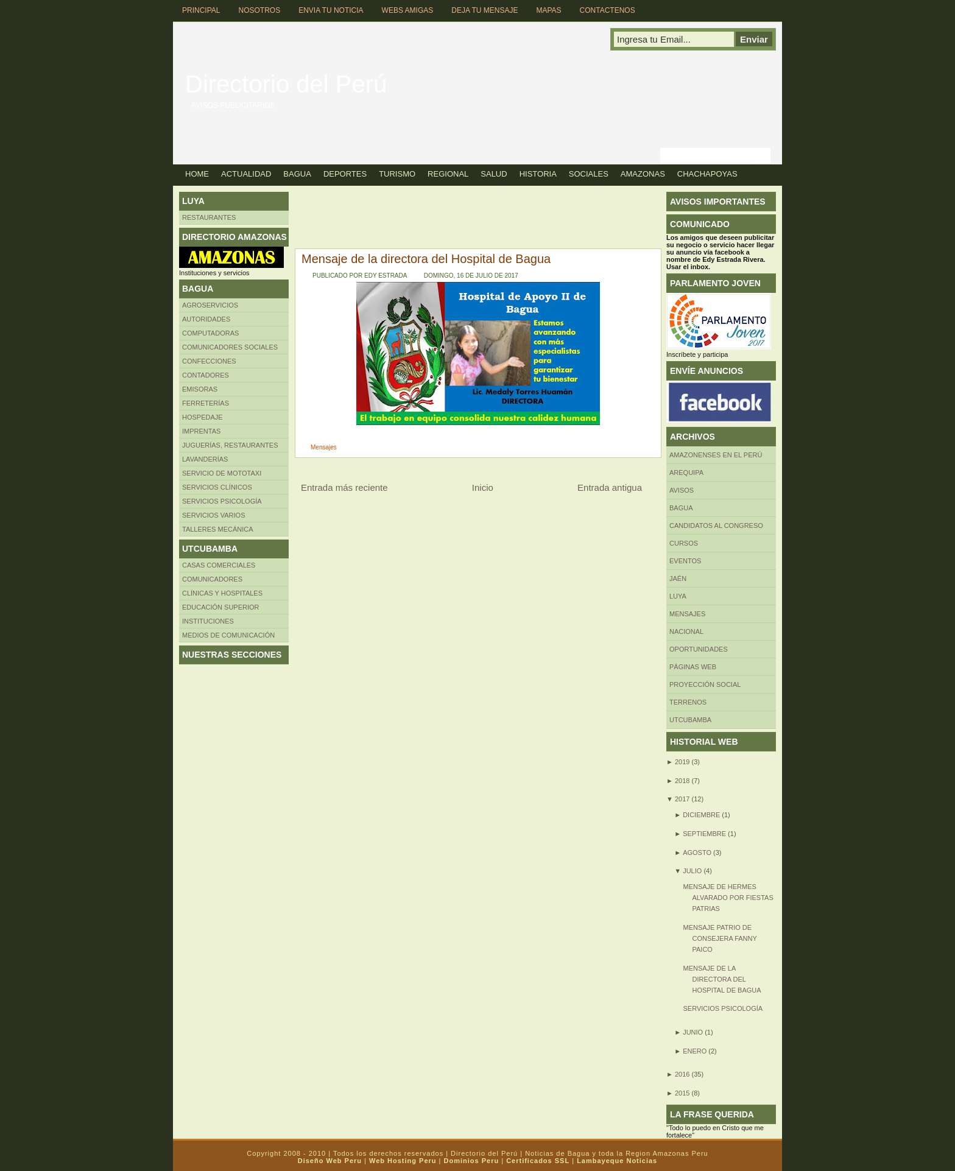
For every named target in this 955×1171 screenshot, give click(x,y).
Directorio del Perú (286, 84)
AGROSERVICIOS (210, 305)
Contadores (205, 375)
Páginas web (692, 666)
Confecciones (209, 361)
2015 (682, 1093)
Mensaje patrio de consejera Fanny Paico (719, 938)
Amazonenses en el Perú (715, 455)
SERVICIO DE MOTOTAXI (221, 473)
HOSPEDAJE (202, 417)
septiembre (704, 833)
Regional (448, 173)
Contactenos (607, 10)
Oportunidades (698, 649)
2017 (682, 799)
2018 (682, 780)
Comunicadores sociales (230, 347)
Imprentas (201, 431)
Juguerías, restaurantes (230, 445)
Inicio (482, 487)
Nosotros (259, 10)
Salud (494, 173)
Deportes (345, 173)
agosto (697, 852)
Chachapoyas (707, 173)
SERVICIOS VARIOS (213, 515)
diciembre (701, 814)
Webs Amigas (408, 10)
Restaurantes (209, 217)
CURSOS (683, 543)
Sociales (588, 173)
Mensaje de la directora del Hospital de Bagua (426, 258)
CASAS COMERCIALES (218, 565)
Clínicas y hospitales (222, 593)
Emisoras (199, 389)
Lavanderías (205, 459)
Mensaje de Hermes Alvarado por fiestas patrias (728, 897)
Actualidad (246, 173)
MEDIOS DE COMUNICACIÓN (228, 635)
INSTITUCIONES (208, 621)
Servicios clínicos (217, 487)
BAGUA (681, 508)
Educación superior (220, 607)
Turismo (397, 173)
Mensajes (324, 447)
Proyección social (705, 684)
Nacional (686, 631)
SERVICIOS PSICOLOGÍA (723, 1008)
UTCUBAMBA (690, 719)
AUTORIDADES (206, 319)
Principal (201, 10)
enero (695, 1051)
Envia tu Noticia (330, 10)
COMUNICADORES (212, 579)
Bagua (297, 173)
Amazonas (643, 173)
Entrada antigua (609, 487)
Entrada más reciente (344, 487)
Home (197, 173)
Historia (538, 173)
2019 (682, 761)
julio (692, 870)
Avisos (681, 490)
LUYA (677, 596)
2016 (682, 1074)
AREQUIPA (686, 472)
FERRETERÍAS (205, 403)
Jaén (677, 578)
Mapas (548, 10)
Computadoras (210, 333)
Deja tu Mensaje (484, 10)
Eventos (685, 560)
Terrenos (688, 702)
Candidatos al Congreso (716, 525)
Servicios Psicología (222, 501)
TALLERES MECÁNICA (217, 529)
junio (693, 1032)
